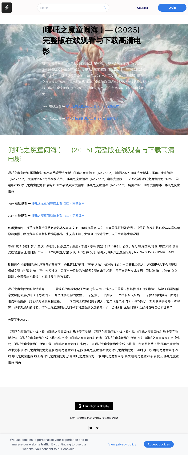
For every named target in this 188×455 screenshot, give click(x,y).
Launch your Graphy (94, 406)
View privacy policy (122, 444)
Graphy (97, 417)
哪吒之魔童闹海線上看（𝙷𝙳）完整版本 (92, 106)
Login (172, 7)
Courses (142, 7)
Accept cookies (159, 444)
